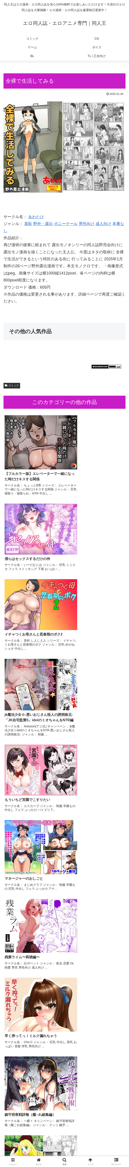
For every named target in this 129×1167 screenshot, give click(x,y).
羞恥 (28, 224)
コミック (12, 385)
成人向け (103, 224)
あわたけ (36, 217)
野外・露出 (43, 224)
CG (64, 1146)
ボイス (22, 1153)
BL (64, 1153)
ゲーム (106, 1146)
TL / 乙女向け (106, 1153)
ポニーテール (66, 224)
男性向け (86, 224)
